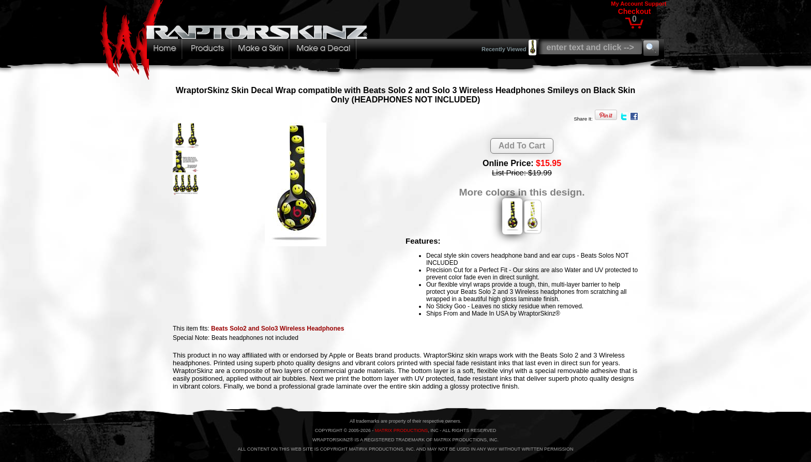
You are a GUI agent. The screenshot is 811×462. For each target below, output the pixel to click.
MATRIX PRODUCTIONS (401, 430)
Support (655, 4)
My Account (627, 4)
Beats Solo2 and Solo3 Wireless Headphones (277, 328)
